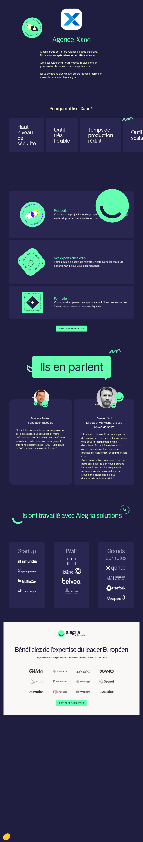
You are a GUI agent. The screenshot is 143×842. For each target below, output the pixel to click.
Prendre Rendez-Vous (71, 328)
